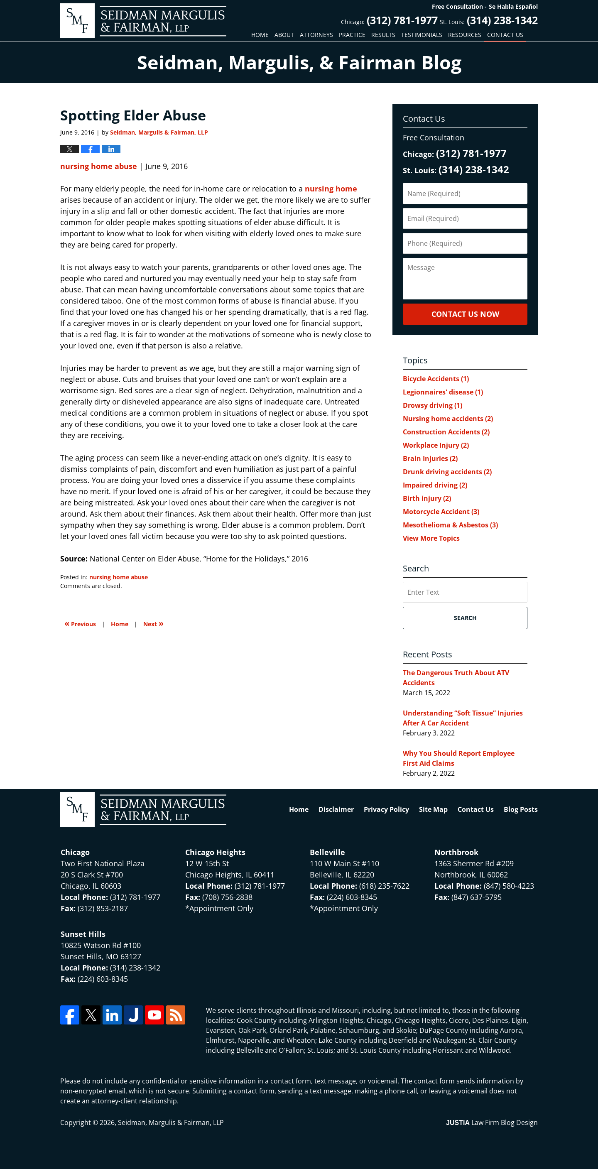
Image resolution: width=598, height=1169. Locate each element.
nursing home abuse (98, 166)
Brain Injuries (430, 458)
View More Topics (431, 538)
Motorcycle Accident (441, 511)
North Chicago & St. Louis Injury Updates (143, 20)
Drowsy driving (432, 405)
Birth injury (427, 498)
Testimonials (421, 35)
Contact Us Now (465, 314)
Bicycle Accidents (436, 378)
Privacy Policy (386, 809)
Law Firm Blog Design (492, 1122)
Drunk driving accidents (447, 471)
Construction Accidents (446, 431)
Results (383, 35)
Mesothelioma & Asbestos (450, 524)
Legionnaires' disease (443, 392)
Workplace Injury (436, 445)
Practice (352, 35)
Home (260, 35)
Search (465, 618)
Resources (464, 35)
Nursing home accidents (448, 418)
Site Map (433, 809)
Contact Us (505, 35)
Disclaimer (336, 809)
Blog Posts (521, 809)
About (284, 35)
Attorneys (316, 35)
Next (153, 623)
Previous (80, 623)
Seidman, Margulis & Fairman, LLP (171, 1122)
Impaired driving (435, 485)
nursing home (331, 189)
